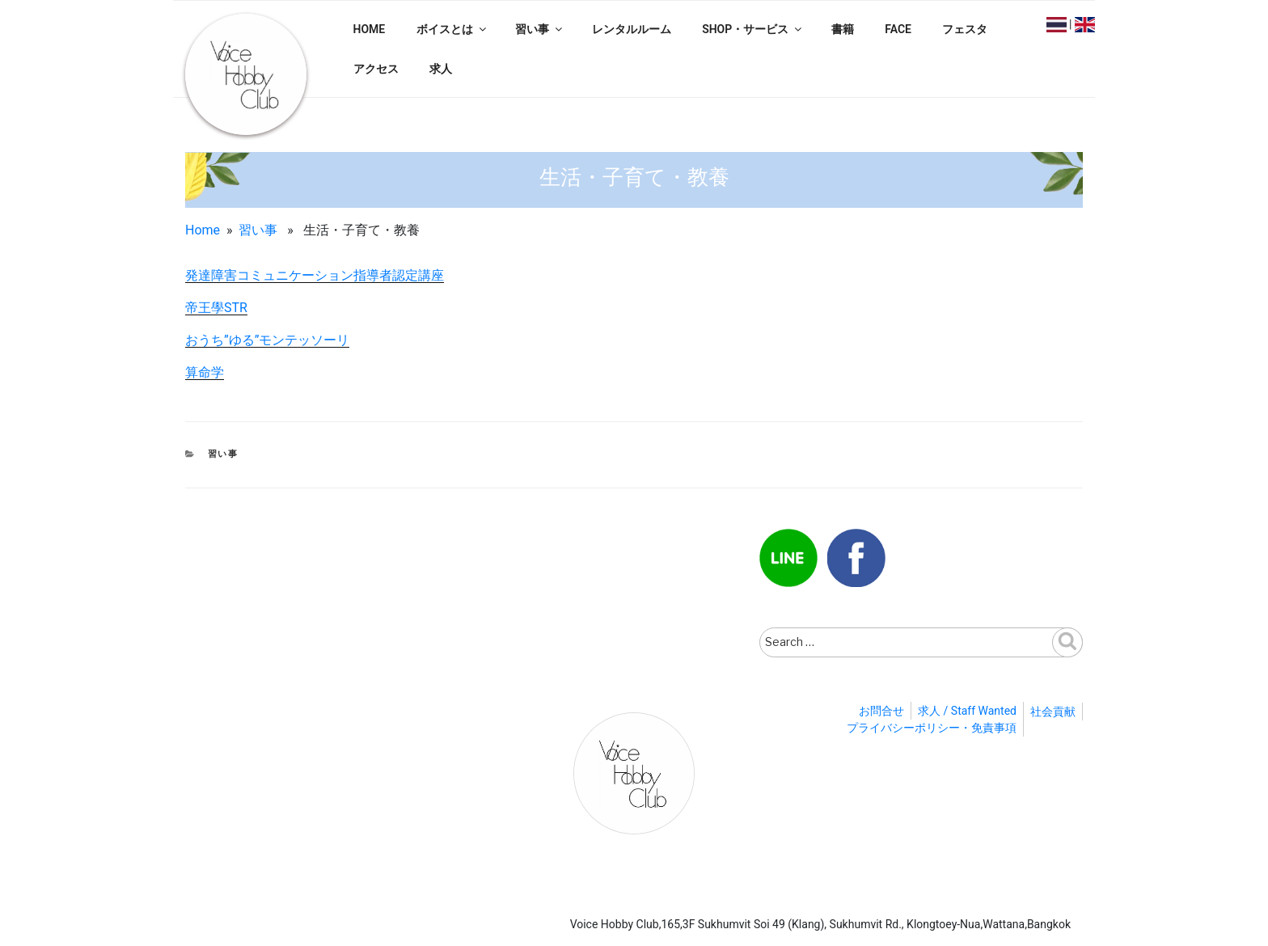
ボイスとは (452, 29)
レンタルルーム (631, 29)
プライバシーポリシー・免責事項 (932, 727)
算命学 (204, 372)
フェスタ (964, 29)
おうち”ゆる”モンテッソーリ (267, 340)
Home (202, 230)
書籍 (842, 29)
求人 (440, 68)
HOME (369, 29)
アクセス (376, 68)
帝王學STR (216, 307)
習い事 (539, 29)
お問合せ (881, 710)
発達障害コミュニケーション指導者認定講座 (314, 275)
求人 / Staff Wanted (967, 710)
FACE (898, 29)
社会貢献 (1053, 711)
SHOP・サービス (753, 29)
